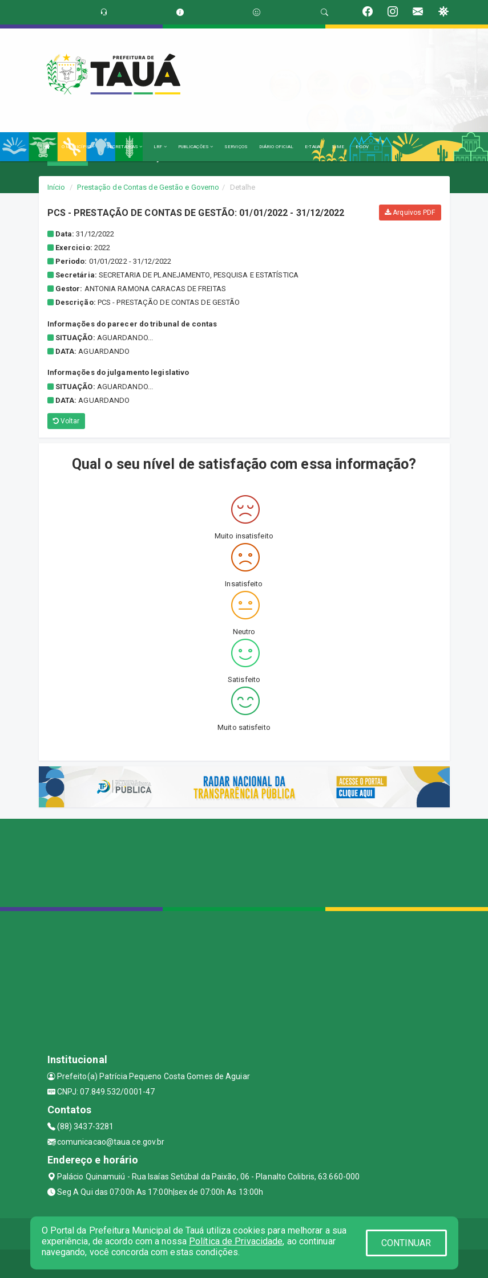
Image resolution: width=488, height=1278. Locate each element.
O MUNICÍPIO (78, 146)
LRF (160, 146)
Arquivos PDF (410, 213)
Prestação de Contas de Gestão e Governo (148, 187)
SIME (338, 146)
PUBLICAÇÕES (195, 146)
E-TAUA (312, 146)
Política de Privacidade (236, 1241)
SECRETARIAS (124, 146)
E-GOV (362, 146)
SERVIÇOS (236, 146)
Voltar (66, 421)
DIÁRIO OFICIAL (276, 146)
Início (56, 187)
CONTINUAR (406, 1243)
